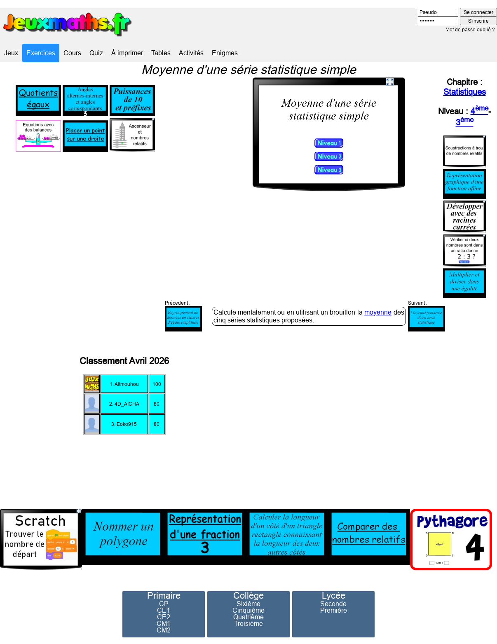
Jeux (11, 52)
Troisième (248, 623)
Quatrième (248, 616)
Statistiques (464, 91)
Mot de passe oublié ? (470, 29)
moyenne (378, 312)
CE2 (163, 616)
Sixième (248, 603)
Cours (72, 52)
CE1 (163, 610)
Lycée (333, 595)
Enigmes (225, 52)
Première (333, 610)
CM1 (164, 623)
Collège (248, 595)
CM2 (164, 630)
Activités (191, 52)
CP (164, 603)
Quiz (96, 52)
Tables (161, 52)
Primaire (164, 595)
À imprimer (127, 52)
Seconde (333, 603)
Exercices (40, 52)
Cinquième (248, 610)
